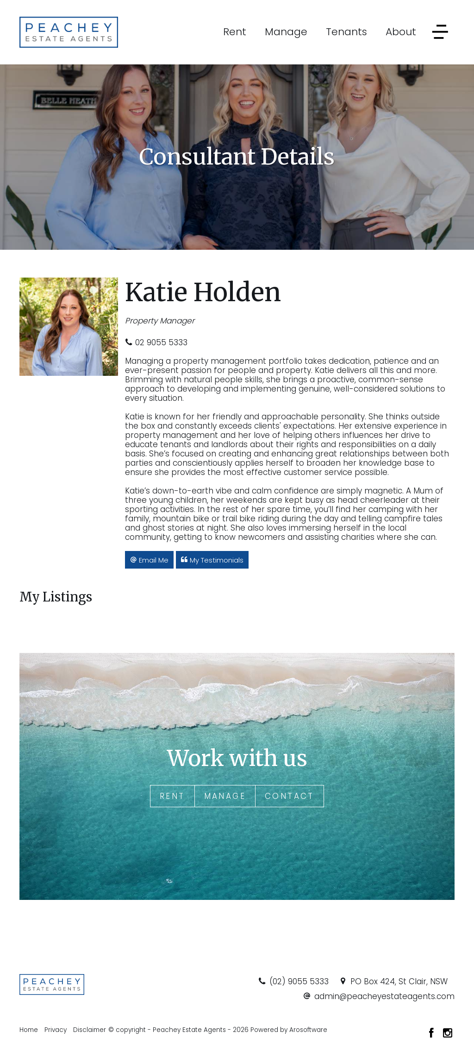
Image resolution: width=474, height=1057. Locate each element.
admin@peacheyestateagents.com (384, 996)
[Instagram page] (448, 1033)
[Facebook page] (432, 1033)
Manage (286, 32)
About (401, 32)
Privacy (55, 1029)
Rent (234, 32)
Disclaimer (89, 1029)
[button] (149, 560)
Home (28, 1029)
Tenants (346, 32)
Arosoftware (308, 1029)
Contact (289, 796)
